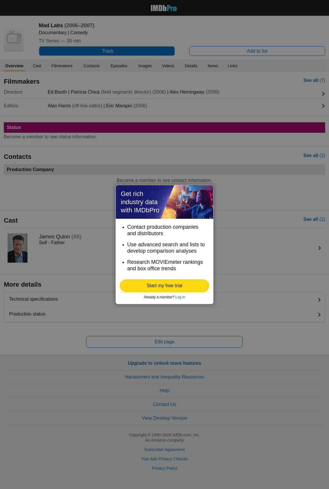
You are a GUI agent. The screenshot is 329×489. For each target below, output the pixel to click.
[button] (164, 286)
